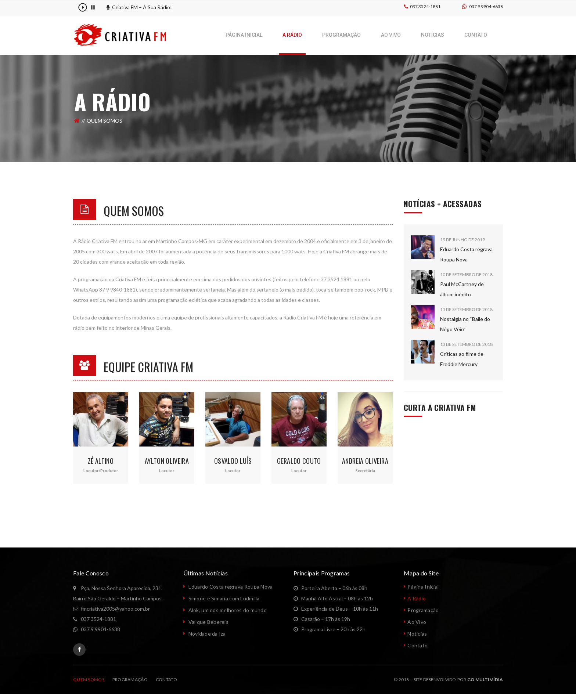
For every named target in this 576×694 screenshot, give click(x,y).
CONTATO (166, 679)
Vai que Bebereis (208, 622)
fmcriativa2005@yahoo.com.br (115, 609)
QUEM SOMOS (88, 679)
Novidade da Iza (207, 633)
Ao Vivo (416, 622)
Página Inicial (423, 586)
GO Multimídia (485, 679)
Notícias (417, 633)
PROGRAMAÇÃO (130, 679)
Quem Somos (134, 210)
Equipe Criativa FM (148, 366)
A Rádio (416, 598)
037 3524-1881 (425, 6)
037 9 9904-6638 (486, 6)
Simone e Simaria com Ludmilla (224, 598)
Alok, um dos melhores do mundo (227, 610)
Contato (417, 645)
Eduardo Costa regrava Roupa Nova (230, 586)
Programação (423, 610)
